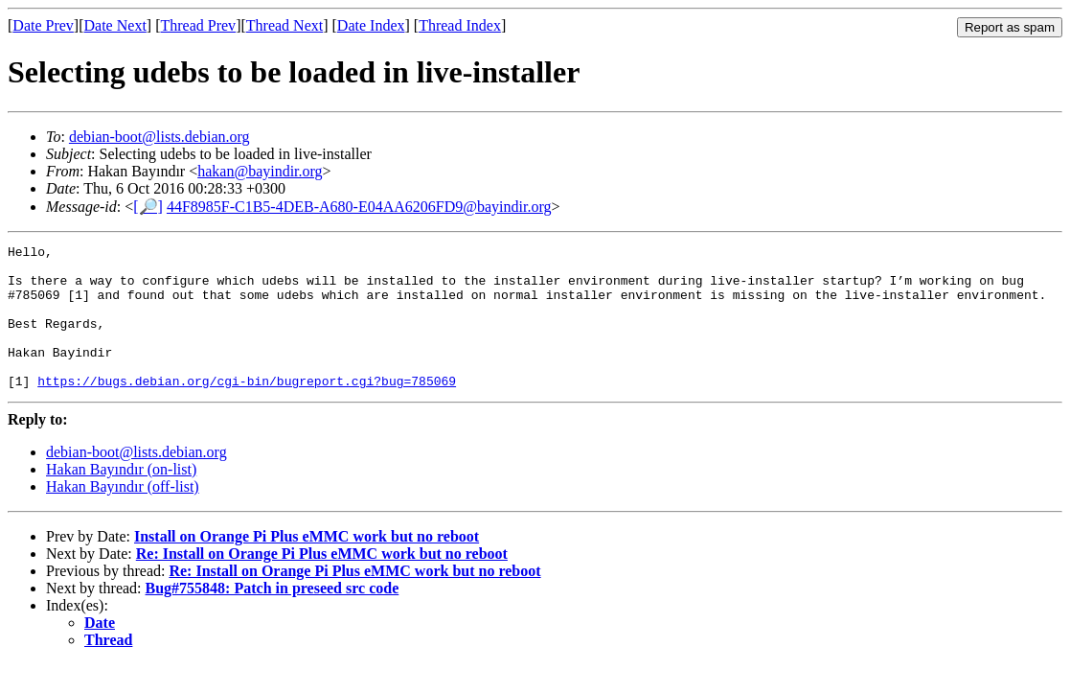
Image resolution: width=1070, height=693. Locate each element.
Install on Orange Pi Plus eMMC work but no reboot (306, 565)
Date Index (371, 25)
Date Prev (43, 25)
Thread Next (284, 25)
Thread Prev (198, 25)
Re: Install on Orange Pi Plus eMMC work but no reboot (322, 582)
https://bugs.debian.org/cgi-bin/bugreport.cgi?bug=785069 (246, 409)
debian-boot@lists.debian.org (159, 136)
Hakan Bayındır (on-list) (121, 498)
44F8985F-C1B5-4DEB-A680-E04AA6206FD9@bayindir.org (359, 206)
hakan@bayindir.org (259, 171)
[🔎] (148, 206)
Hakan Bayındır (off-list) (122, 515)
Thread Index (460, 25)
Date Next (115, 25)
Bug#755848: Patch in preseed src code (272, 617)
